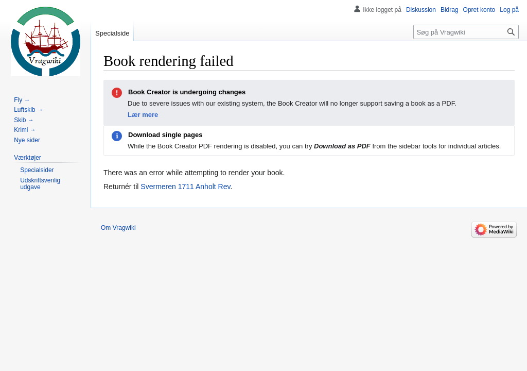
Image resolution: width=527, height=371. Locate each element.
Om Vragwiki (118, 227)
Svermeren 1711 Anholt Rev (185, 186)
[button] (27, 157)
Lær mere (143, 115)
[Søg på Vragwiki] (466, 32)
